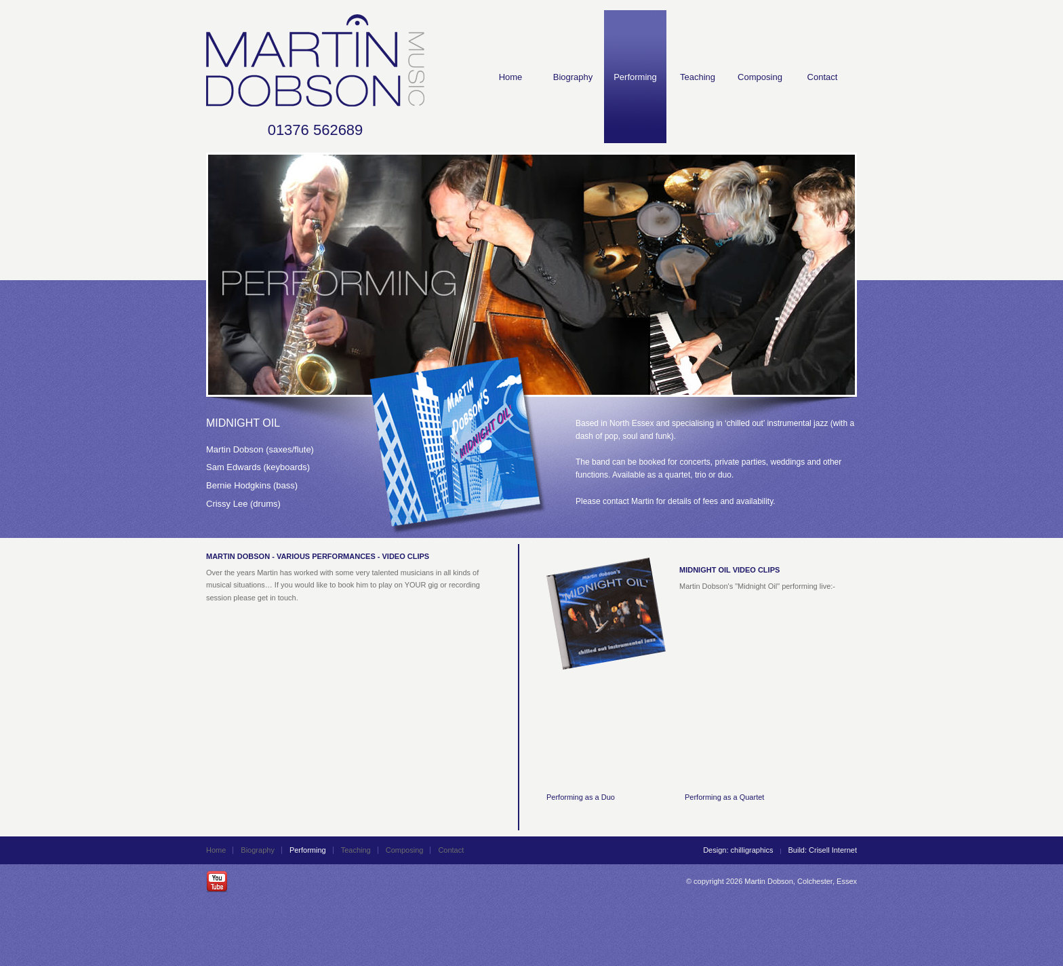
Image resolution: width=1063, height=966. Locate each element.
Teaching (697, 77)
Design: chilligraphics (738, 850)
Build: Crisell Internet (823, 850)
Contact (822, 77)
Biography (573, 77)
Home (511, 77)
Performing (635, 77)
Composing (760, 77)
